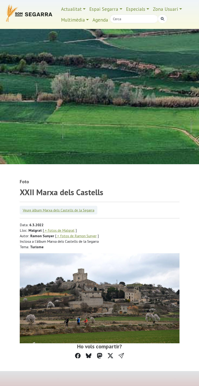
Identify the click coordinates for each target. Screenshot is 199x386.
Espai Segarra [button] (103, 9)
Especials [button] (135, 9)
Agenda (100, 20)
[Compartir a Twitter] (110, 355)
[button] (121, 355)
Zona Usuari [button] (165, 9)
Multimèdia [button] (73, 20)
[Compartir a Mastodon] (99, 355)
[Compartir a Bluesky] (88, 355)
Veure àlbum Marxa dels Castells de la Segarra (58, 210)
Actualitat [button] (71, 9)
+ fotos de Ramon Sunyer (76, 236)
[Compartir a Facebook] (78, 355)
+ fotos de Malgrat (59, 230)
